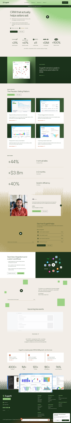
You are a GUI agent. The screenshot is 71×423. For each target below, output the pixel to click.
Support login (6, 404)
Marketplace (40, 401)
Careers (39, 409)
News (38, 408)
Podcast (60, 399)
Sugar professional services (52, 408)
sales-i (39, 398)
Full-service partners (41, 414)
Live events (60, 403)
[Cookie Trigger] (51, 419)
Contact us (6, 402)
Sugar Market (40, 399)
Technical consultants (41, 415)
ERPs (49, 401)
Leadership (39, 407)
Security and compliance (52, 399)
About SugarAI (40, 406)
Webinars (60, 404)
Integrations (50, 400)
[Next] (61, 205)
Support (49, 407)
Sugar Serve (40, 400)
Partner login (40, 416)
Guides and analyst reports (63, 398)
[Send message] (48, 420)
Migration (49, 398)
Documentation (50, 406)
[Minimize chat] (49, 418)
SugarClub (60, 406)
